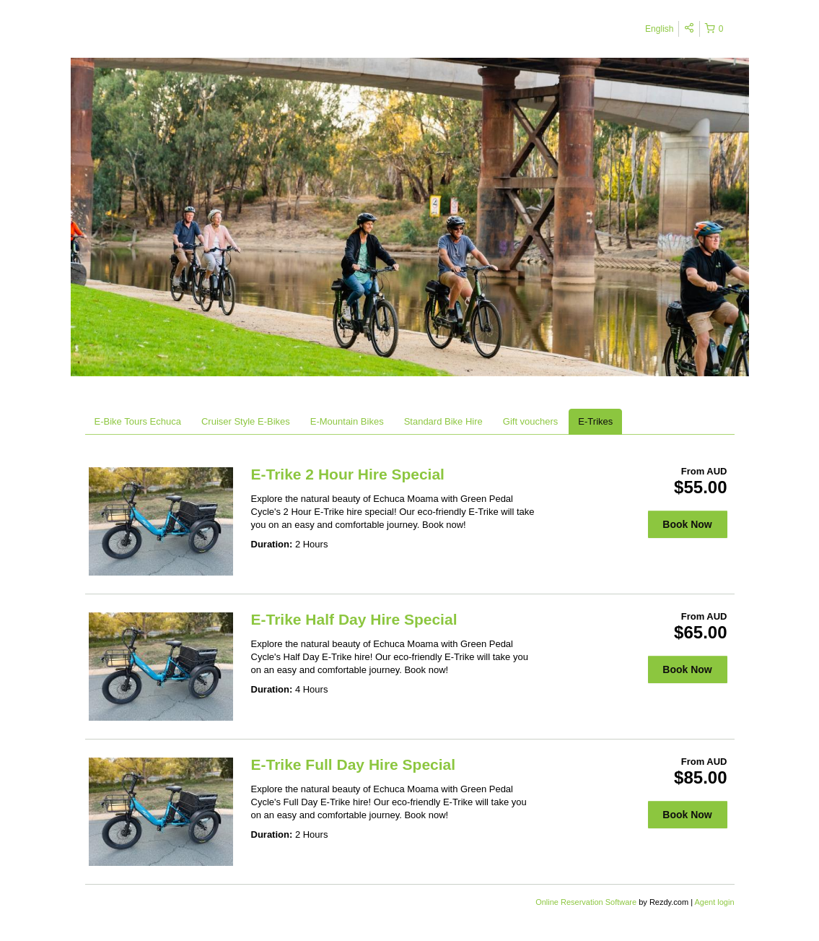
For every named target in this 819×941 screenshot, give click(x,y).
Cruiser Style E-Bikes (245, 421)
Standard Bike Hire (443, 421)
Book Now (686, 524)
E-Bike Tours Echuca (138, 421)
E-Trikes (595, 421)
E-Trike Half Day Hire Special (354, 619)
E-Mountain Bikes (347, 421)
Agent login (714, 902)
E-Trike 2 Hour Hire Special (347, 474)
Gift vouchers (531, 421)
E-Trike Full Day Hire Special (353, 764)
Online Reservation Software (585, 902)
